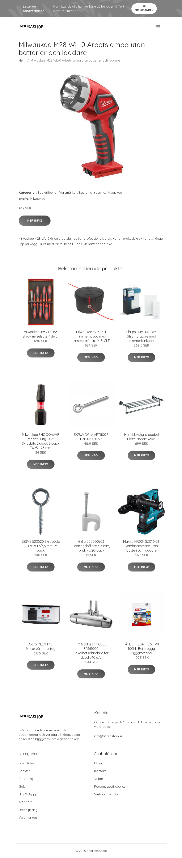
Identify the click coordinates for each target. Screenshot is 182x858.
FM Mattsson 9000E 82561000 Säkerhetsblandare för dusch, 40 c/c (91, 651)
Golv (22, 786)
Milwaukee (114, 192)
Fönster (24, 771)
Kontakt (100, 771)
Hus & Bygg (27, 794)
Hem (22, 60)
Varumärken (68, 192)
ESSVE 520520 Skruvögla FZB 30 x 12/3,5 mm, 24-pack (40, 545)
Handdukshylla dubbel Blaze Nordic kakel (141, 436)
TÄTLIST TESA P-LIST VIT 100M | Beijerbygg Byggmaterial (141, 648)
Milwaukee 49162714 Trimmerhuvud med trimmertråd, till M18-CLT (91, 336)
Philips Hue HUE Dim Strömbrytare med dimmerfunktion (141, 336)
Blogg (98, 763)
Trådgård (26, 802)
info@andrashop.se (108, 736)
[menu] (159, 27)
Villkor (98, 779)
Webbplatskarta (106, 794)
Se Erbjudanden (144, 8)
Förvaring (26, 779)
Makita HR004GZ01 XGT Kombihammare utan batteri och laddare (141, 545)
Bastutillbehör (48, 192)
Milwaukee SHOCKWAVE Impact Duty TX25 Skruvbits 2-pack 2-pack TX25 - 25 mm (40, 441)
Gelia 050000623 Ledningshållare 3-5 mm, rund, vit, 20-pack (91, 545)
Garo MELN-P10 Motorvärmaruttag (40, 646)
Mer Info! (34, 220)
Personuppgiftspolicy (110, 786)
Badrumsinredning (92, 192)
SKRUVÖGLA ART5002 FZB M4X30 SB (91, 436)
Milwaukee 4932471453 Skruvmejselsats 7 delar (40, 334)
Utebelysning (28, 810)
